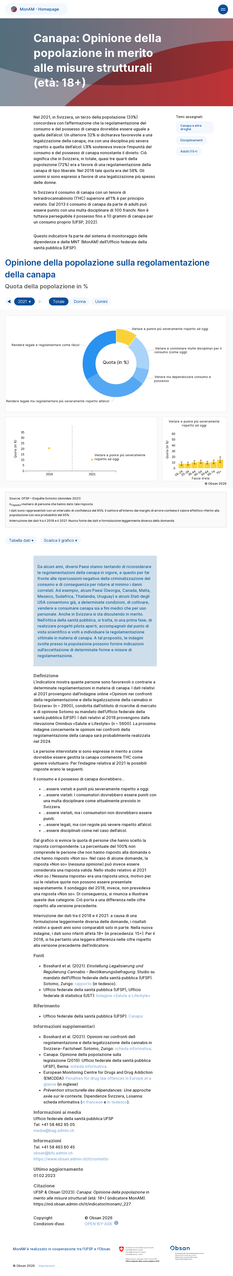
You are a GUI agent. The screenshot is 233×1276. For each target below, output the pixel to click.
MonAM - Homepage (35, 9)
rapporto (83, 983)
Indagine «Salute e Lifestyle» (123, 995)
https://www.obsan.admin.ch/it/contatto (70, 1158)
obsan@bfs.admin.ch (53, 1153)
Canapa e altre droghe (190, 127)
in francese (92, 1102)
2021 (22, 301)
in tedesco (117, 1102)
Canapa (135, 1016)
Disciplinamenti (191, 140)
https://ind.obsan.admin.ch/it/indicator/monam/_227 (82, 1203)
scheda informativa (133, 1048)
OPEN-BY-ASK (98, 1223)
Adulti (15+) (188, 151)
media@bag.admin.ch (53, 1130)
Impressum (46, 1266)
